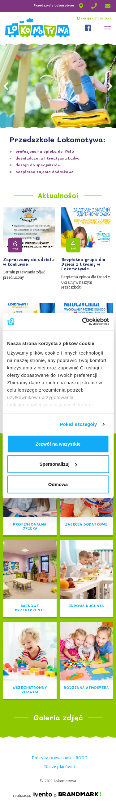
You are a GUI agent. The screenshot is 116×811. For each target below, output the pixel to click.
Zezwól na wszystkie (58, 443)
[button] (6, 112)
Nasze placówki (59, 766)
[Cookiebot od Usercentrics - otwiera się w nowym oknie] (82, 322)
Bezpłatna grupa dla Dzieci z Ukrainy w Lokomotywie (83, 264)
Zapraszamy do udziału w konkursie (28, 262)
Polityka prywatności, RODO (60, 757)
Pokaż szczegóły (78, 424)
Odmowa (58, 484)
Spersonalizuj (58, 464)
